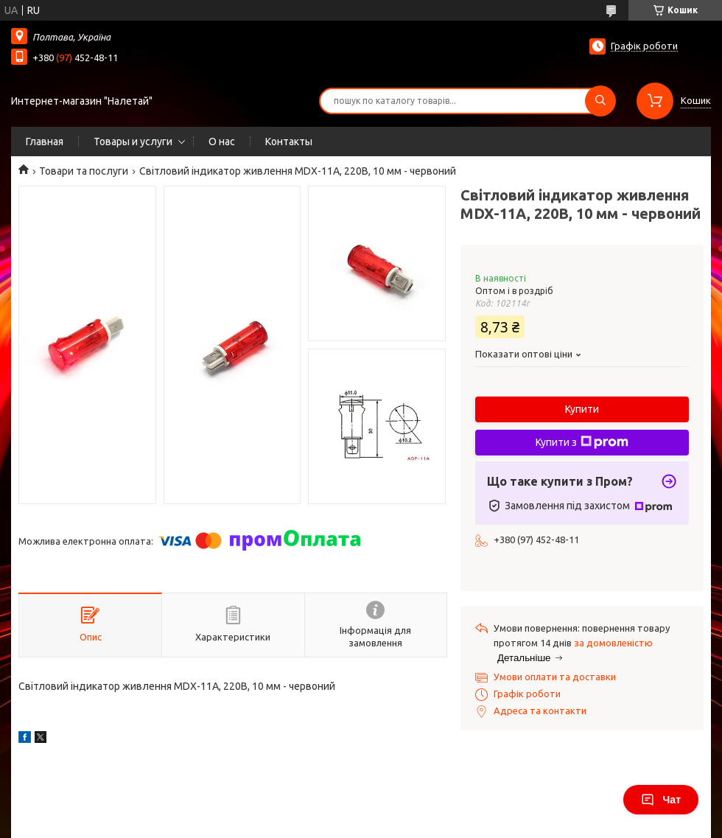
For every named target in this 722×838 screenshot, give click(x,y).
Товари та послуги (83, 171)
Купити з (582, 442)
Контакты (288, 141)
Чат (661, 799)
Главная (44, 141)
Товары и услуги (133, 141)
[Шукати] (600, 100)
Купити (582, 409)
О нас (221, 141)
